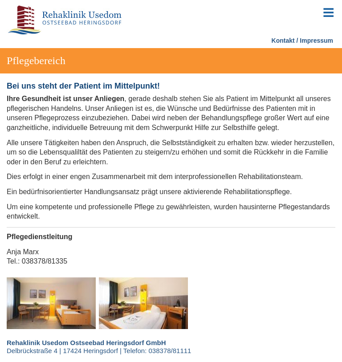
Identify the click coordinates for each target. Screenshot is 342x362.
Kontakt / (285, 40)
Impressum (316, 40)
